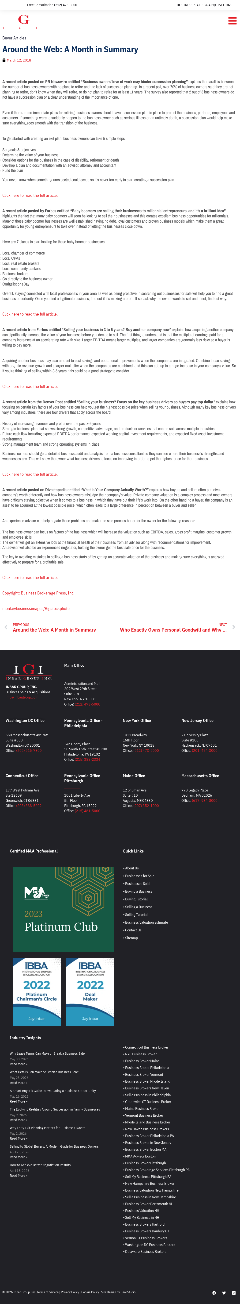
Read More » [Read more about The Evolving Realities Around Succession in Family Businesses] (18, 1120)
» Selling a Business (137, 906)
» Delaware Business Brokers (144, 1251)
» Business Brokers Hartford (144, 1224)
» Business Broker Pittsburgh (144, 1163)
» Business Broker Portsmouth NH (148, 1203)
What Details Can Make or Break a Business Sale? (44, 1072)
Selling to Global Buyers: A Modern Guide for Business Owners (54, 1146)
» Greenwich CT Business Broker (147, 1101)
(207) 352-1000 (146, 805)
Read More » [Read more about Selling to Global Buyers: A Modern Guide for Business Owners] (18, 1157)
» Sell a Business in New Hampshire (149, 1197)
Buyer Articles (14, 38)
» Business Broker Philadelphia (146, 1067)
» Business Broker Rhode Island (146, 1081)
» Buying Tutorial (135, 899)
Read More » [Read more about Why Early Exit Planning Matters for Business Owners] (18, 1138)
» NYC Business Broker (140, 1054)
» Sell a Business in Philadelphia (147, 1094)
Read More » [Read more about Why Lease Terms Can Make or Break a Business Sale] (18, 1064)
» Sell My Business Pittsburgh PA (147, 1176)
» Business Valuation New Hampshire (151, 1190)
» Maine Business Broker (141, 1108)
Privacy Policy (70, 1292)
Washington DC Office (25, 720)
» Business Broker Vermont (143, 1074)
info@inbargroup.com (22, 697)
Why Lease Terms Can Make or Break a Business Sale (47, 1053)
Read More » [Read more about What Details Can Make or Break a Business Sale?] (18, 1082)
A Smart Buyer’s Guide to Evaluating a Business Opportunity (53, 1090)
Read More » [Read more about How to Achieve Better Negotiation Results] (18, 1175)
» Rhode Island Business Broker (146, 1122)
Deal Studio (127, 1292)
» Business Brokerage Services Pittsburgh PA (156, 1169)
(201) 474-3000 (205, 750)
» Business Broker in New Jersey (147, 1142)
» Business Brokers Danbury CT (146, 1231)
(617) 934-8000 (205, 800)
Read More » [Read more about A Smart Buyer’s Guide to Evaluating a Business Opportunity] (18, 1101)
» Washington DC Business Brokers (149, 1244)
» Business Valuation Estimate (145, 922)
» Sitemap (130, 937)
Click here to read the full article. (30, 195)
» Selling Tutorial (135, 914)
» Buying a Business (137, 891)
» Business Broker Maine (141, 1060)
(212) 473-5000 (87, 704)
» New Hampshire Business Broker (148, 1183)
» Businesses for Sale (138, 875)
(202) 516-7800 (29, 750)
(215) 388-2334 (87, 759)
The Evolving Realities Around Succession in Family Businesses (55, 1109)
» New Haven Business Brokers (146, 1129)
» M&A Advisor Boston (139, 1156)
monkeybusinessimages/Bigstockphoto (36, 608)
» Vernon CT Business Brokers (145, 1237)
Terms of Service (48, 1292)
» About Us (131, 868)
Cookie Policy (90, 1292)
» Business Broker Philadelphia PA (148, 1135)
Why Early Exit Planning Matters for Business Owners (47, 1128)
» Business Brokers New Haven (146, 1088)
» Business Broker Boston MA (144, 1149)
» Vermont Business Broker (143, 1115)
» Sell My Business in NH (141, 1217)
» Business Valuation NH (141, 1210)
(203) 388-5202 (29, 805)
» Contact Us (132, 930)
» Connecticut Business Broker (145, 1047)
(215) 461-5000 (87, 810)
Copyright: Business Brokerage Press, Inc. (38, 593)
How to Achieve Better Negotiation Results (40, 1165)
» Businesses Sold (136, 883)
